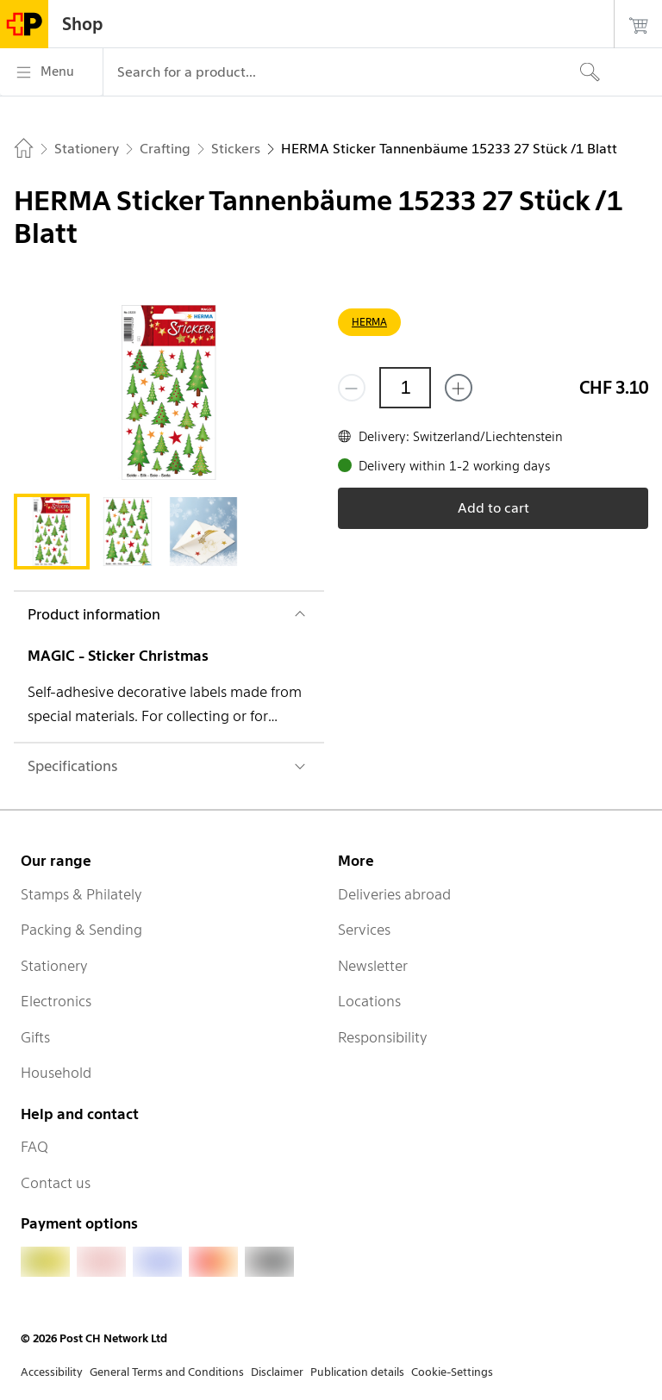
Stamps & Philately (81, 894)
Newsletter (373, 965)
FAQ (34, 1146)
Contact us (56, 1183)
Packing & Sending (81, 929)
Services (364, 929)
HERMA (369, 321)
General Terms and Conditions (167, 1372)
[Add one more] (458, 387)
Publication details (357, 1372)
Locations (369, 1001)
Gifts (35, 1037)
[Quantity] (405, 387)
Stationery (54, 965)
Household (56, 1072)
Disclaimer (277, 1372)
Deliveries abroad (394, 894)
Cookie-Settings (452, 1372)
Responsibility (383, 1037)
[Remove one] (351, 387)
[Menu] (51, 72)
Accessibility (52, 1372)
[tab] (52, 531)
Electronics (56, 1001)
